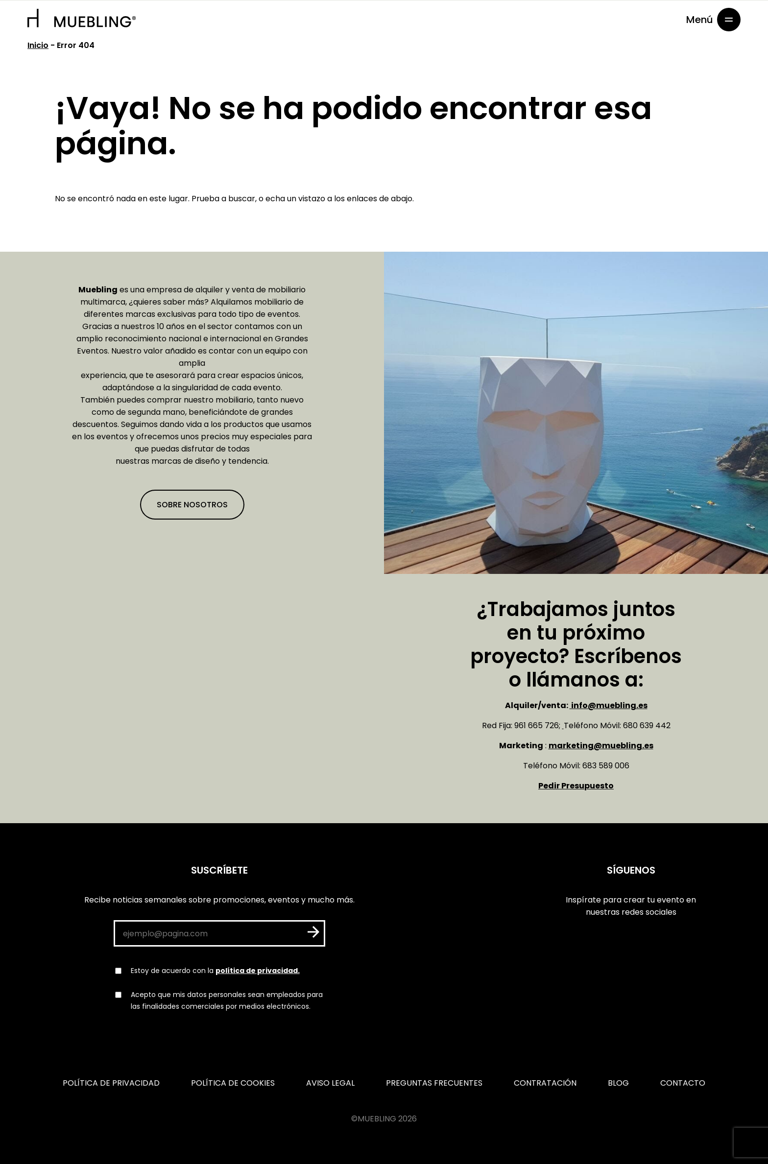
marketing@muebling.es (601, 745)
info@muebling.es (609, 705)
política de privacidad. (258, 970)
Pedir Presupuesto (576, 785)
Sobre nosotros (192, 504)
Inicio (37, 45)
